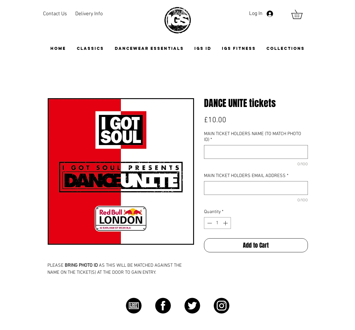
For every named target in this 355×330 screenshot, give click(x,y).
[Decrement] (209, 223)
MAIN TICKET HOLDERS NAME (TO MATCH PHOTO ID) (252, 137)
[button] (285, 48)
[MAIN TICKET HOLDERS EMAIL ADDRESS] (256, 188)
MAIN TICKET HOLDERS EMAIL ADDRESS (246, 176)
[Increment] (226, 223)
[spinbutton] (217, 223)
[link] (301, 14)
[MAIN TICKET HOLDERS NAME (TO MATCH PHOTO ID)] (256, 152)
